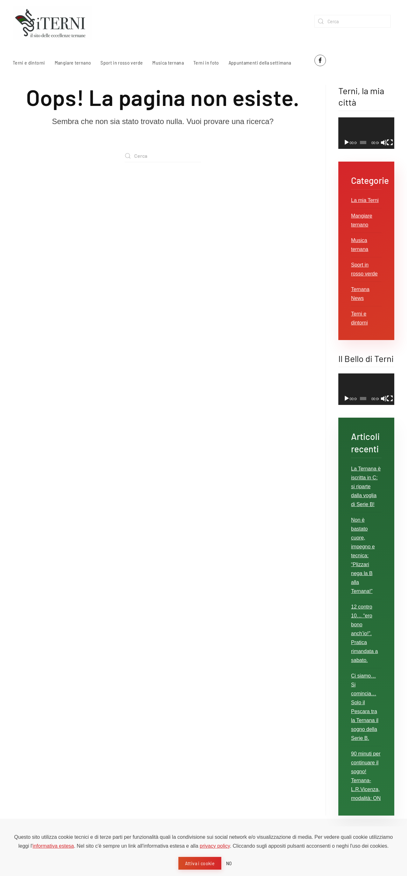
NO (229, 863)
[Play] (346, 142)
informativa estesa (53, 846)
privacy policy (215, 846)
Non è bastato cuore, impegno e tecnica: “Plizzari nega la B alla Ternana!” (363, 555)
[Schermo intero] (390, 142)
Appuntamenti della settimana (260, 62)
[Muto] (384, 142)
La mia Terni (365, 200)
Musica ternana (168, 62)
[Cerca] (352, 21)
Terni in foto (206, 62)
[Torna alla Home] (52, 23)
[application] (366, 133)
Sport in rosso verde (121, 62)
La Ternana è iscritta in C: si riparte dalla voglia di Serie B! (366, 486)
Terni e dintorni (29, 62)
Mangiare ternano (73, 62)
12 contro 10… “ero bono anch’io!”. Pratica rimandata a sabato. (364, 633)
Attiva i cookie (200, 863)
